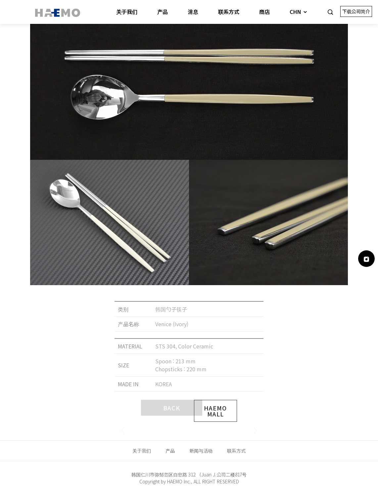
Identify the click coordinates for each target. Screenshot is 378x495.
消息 (193, 12)
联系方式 (228, 12)
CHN (299, 12)
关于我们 (126, 12)
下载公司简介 (356, 11)
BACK (171, 419)
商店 (264, 12)
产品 (162, 12)
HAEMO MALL (215, 426)
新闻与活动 (201, 450)
